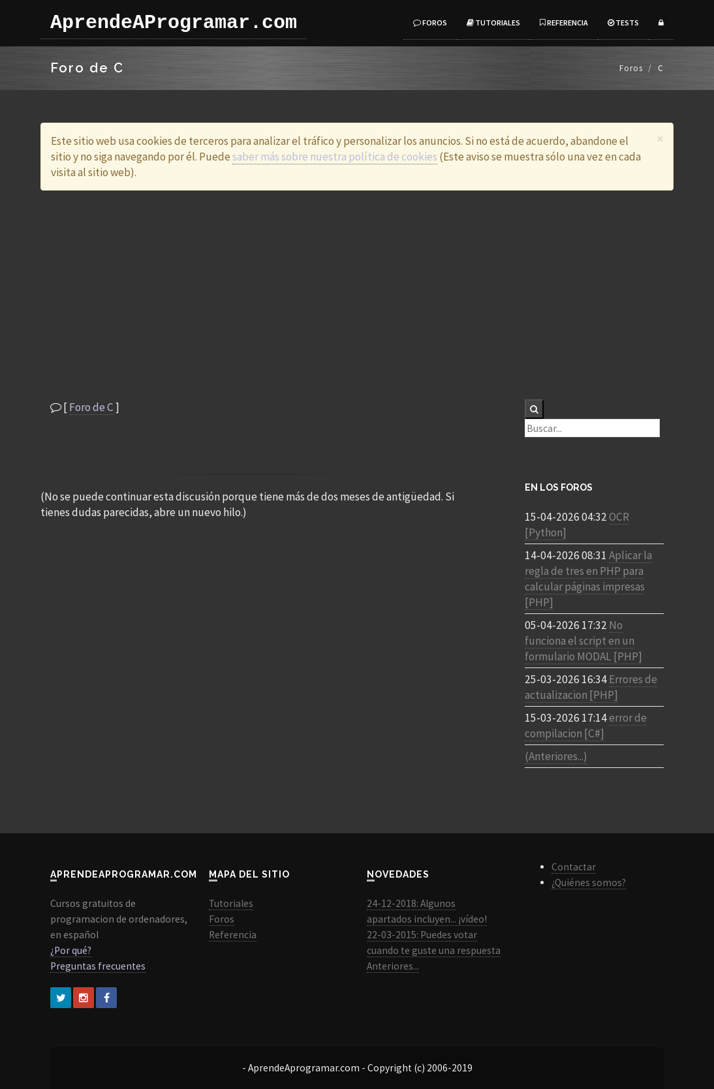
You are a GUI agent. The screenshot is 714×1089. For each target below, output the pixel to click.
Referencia (564, 22)
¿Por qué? (70, 950)
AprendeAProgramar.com (173, 23)
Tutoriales (493, 22)
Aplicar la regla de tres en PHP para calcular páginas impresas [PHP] (588, 578)
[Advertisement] (357, 295)
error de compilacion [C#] (586, 726)
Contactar (573, 867)
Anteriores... (393, 966)
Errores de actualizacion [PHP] (591, 687)
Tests (623, 22)
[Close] (660, 139)
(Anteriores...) (556, 756)
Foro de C (91, 407)
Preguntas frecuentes (98, 966)
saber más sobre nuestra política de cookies (334, 156)
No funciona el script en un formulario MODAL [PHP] (583, 641)
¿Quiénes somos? (588, 882)
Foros (430, 22)
